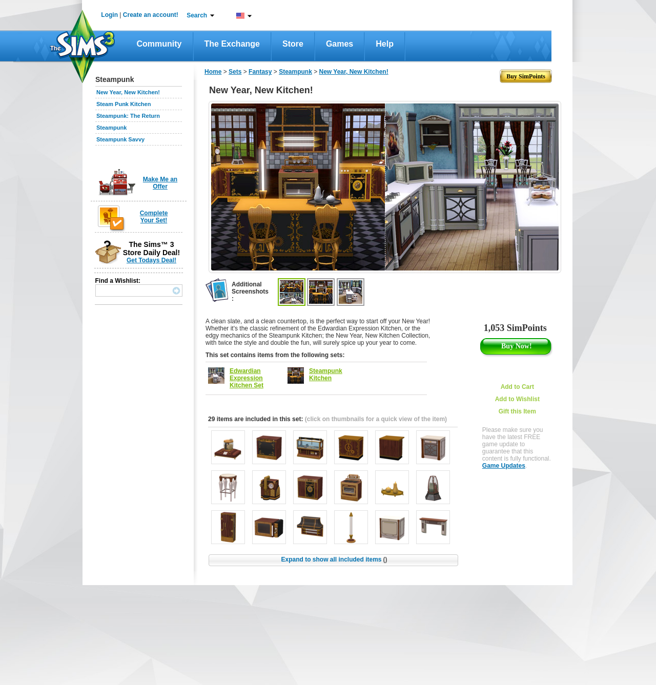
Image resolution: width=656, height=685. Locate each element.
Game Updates (503, 465)
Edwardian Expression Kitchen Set (246, 378)
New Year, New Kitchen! (128, 92)
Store (292, 43)
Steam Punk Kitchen (123, 104)
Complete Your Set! (154, 217)
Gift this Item (517, 411)
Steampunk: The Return (128, 116)
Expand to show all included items (334, 559)
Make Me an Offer (160, 183)
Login (109, 14)
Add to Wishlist (517, 399)
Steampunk (111, 127)
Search (197, 15)
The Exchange (232, 43)
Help (385, 43)
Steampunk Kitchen (325, 374)
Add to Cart (517, 386)
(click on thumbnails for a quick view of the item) (376, 419)
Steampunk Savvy (120, 139)
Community (159, 43)
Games (339, 43)
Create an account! (150, 14)
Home (212, 71)
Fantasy (260, 71)
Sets (235, 71)
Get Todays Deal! (151, 260)
